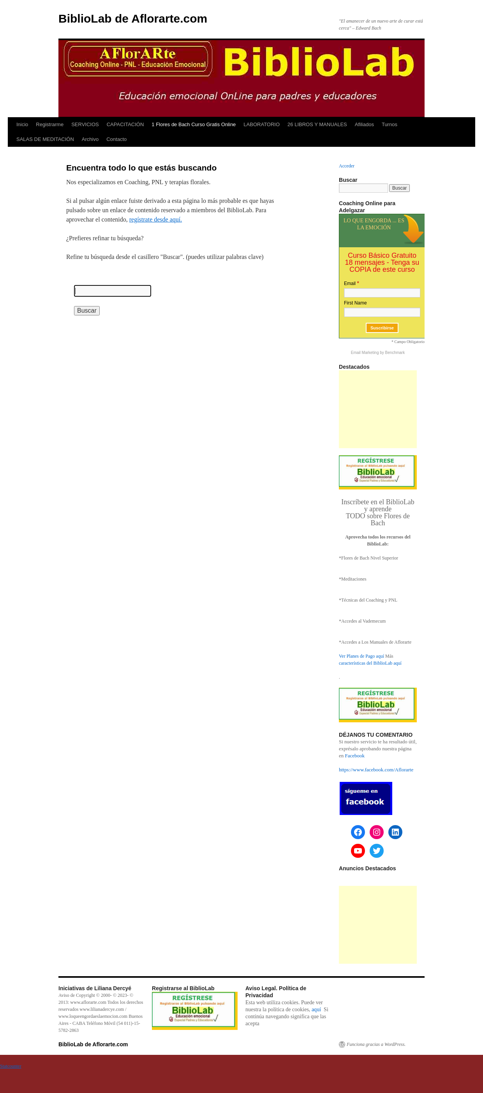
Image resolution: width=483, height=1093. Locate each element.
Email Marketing (365, 352)
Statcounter (10, 1066)
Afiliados (364, 124)
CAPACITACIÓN (125, 124)
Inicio (22, 124)
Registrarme (49, 124)
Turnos (389, 124)
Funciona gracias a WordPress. (376, 1044)
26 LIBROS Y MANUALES (317, 124)
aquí (316, 1009)
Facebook (355, 756)
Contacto (116, 139)
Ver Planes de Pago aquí (361, 656)
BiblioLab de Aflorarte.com (132, 18)
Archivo (90, 139)
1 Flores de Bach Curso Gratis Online (194, 124)
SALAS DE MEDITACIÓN (45, 139)
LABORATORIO (261, 124)
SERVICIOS (85, 124)
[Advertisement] (378, 409)
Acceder (346, 166)
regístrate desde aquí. (155, 219)
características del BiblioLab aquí (370, 663)
